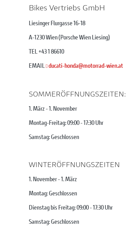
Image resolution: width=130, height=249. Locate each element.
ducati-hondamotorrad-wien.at (86, 65)
